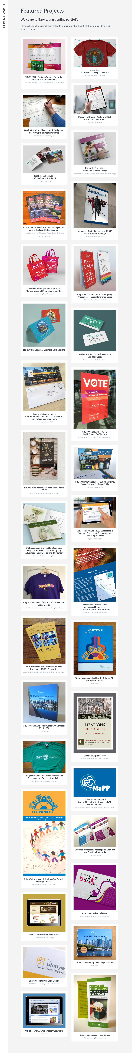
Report (50, 181)
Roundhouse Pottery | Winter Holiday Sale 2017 (44, 488)
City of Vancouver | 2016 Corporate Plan (95, 962)
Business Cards (88, 360)
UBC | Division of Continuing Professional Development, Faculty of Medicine (44, 776)
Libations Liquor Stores (95, 755)
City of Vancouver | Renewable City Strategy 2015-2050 (44, 726)
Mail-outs (60, 233)
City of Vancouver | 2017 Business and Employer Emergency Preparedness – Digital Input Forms (95, 533)
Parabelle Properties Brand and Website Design (94, 169)
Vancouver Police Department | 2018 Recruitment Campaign (95, 232)
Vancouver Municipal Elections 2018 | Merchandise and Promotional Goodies (44, 289)
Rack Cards (102, 360)
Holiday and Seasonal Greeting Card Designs (44, 350)
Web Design (112, 174)
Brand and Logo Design (81, 174)
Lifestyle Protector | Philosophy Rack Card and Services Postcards (95, 850)
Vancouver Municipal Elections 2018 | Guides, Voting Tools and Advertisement (44, 228)
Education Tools (38, 136)
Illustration (47, 136)
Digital (90, 122)
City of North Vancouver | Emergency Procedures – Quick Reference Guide (94, 295)
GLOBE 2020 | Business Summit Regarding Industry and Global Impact (44, 78)
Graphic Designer (4, 18)
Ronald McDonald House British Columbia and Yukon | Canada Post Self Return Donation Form (44, 416)
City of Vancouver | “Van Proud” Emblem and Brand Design (44, 603)
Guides (40, 82)
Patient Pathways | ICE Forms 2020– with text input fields (94, 118)
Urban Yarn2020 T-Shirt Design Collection (95, 71)
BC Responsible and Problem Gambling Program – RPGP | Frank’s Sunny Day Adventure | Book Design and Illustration (44, 550)
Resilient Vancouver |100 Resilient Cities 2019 (44, 177)
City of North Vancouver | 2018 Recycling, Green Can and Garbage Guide (95, 483)
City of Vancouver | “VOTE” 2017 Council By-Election (95, 432)
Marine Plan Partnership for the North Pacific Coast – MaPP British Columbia (94, 802)
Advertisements (90, 236)
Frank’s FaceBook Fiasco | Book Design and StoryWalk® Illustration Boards (44, 131)
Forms (94, 122)
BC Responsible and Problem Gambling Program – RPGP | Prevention (44, 667)
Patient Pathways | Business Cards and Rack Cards (95, 355)
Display (34, 82)
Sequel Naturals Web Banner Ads (44, 934)
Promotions (51, 82)
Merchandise (89, 75)
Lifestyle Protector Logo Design (44, 980)
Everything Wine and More (94, 913)
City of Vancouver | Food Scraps (95, 1035)
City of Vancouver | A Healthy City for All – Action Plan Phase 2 (95, 679)
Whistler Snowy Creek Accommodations (44, 1031)
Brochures (28, 82)
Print (45, 82)
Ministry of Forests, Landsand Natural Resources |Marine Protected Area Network (95, 607)
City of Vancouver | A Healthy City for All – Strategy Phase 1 (44, 880)
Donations (38, 422)
